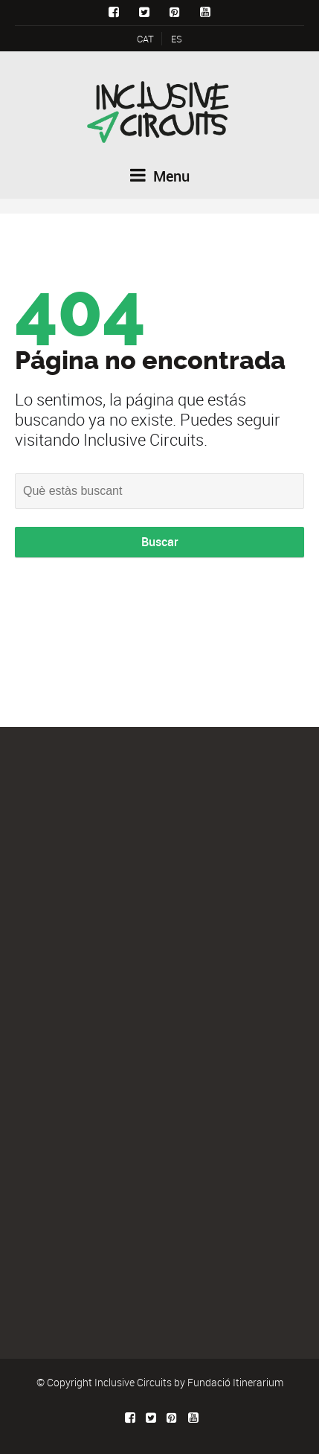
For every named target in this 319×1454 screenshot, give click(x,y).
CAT (145, 38)
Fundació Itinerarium (235, 1382)
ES (176, 38)
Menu (160, 176)
